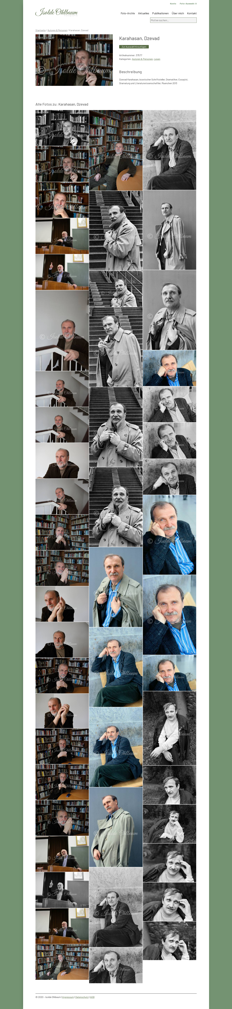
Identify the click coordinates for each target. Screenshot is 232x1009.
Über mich (178, 13)
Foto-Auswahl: (188, 3)
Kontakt (192, 13)
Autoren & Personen (57, 30)
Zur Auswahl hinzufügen (134, 46)
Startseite (40, 30)
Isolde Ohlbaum (56, 13)
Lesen (157, 58)
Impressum (68, 996)
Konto (173, 3)
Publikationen (160, 13)
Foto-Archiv (128, 13)
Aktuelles (143, 13)
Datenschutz (82, 996)
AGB (92, 996)
